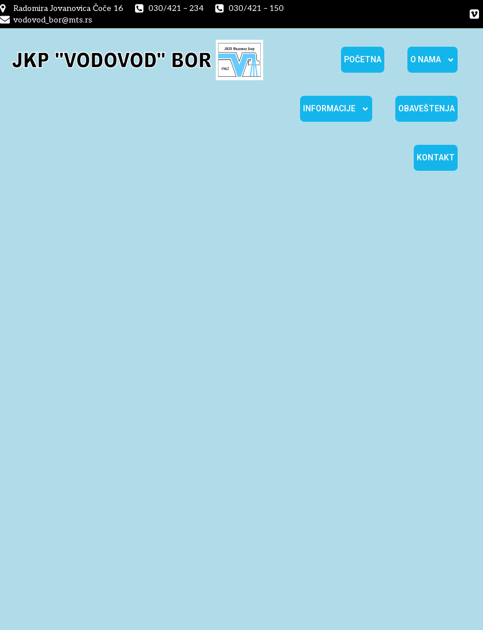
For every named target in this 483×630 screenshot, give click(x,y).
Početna (362, 59)
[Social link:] (474, 14)
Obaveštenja (426, 108)
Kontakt (436, 157)
